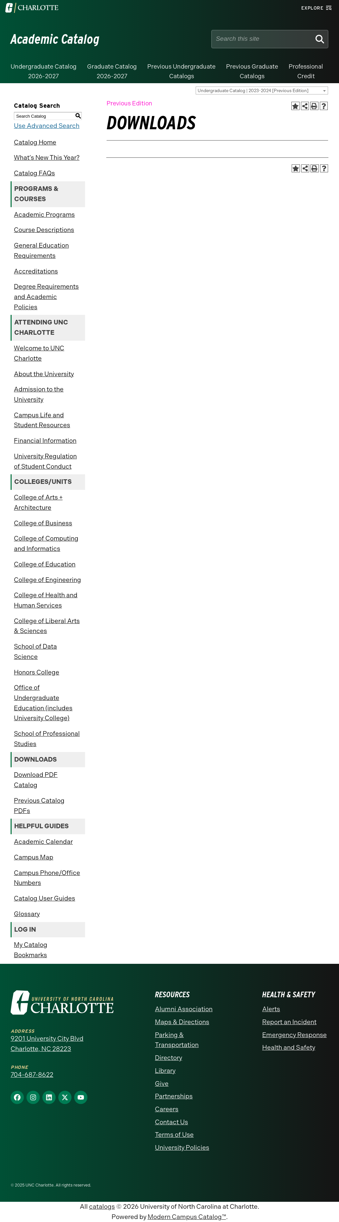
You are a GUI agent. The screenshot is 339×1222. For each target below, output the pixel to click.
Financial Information (45, 440)
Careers (166, 1109)
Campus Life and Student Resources (42, 420)
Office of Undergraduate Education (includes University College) (43, 703)
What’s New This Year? (46, 157)
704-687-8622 (32, 1074)
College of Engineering (47, 580)
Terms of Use (174, 1134)
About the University (44, 374)
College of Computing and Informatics (46, 544)
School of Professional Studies (47, 739)
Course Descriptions (44, 230)
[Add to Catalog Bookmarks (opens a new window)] (295, 106)
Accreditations (36, 271)
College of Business (43, 523)
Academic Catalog (55, 39)
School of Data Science (35, 652)
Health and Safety (288, 1047)
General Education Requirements (41, 251)
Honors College (36, 672)
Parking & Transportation (177, 1040)
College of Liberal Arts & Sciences (47, 626)
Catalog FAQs (34, 173)
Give (162, 1083)
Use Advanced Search (46, 126)
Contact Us (171, 1122)
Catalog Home (35, 142)
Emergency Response (294, 1035)
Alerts (271, 1009)
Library (165, 1071)
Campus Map (33, 857)
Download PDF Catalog (36, 780)
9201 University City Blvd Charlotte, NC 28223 (47, 1044)
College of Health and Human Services (45, 600)
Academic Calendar (43, 841)
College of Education (44, 564)
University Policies (182, 1147)
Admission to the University (39, 394)
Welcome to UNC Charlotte (39, 353)
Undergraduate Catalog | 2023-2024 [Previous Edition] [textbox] (253, 90)
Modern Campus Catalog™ (187, 1217)
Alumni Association (184, 1009)
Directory (168, 1058)
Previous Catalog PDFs (39, 806)
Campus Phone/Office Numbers (47, 878)
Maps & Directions (182, 1022)
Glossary (27, 914)
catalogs (102, 1206)
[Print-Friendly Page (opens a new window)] (314, 106)
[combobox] (262, 90)
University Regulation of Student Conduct (45, 461)
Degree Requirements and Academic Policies (46, 297)
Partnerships (174, 1096)
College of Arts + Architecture (38, 502)
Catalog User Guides (44, 898)
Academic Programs (44, 214)
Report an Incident (289, 1022)
